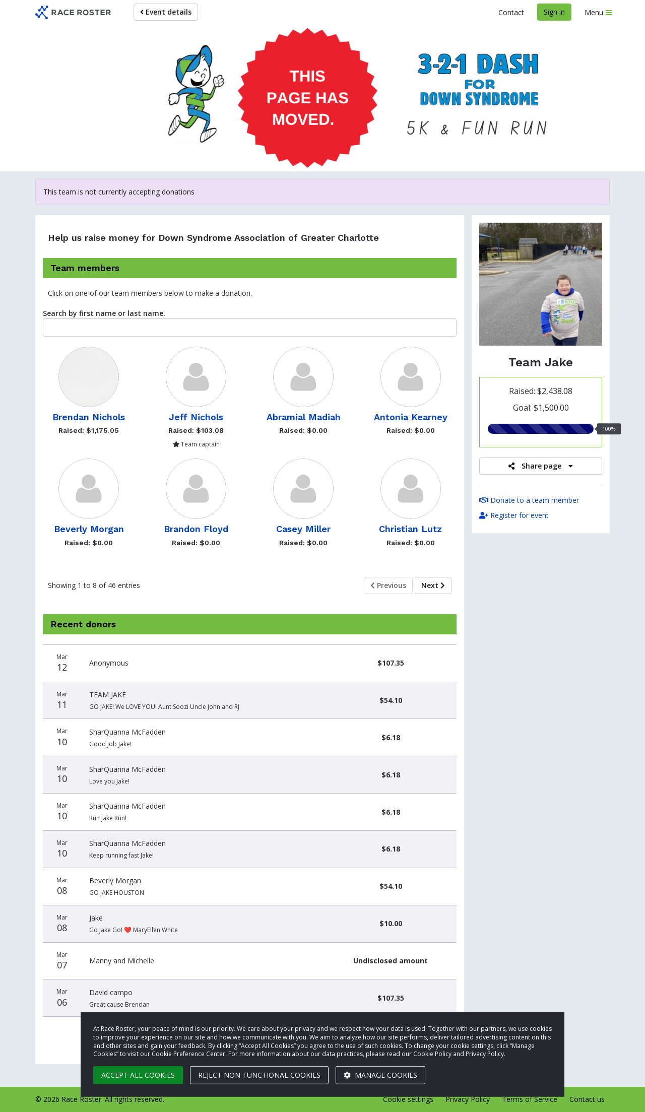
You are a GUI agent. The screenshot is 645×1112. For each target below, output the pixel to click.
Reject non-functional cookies (259, 1075)
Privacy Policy (467, 1099)
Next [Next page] (433, 585)
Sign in (554, 12)
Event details (165, 12)
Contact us (587, 1099)
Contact (511, 12)
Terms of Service (529, 1099)
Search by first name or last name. (104, 313)
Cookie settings (408, 1099)
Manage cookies (380, 1075)
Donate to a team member (529, 500)
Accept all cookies (138, 1075)
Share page (540, 466)
